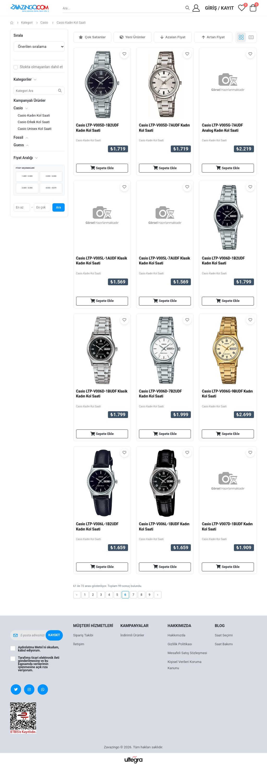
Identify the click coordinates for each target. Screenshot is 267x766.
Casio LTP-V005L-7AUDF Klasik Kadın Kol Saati (164, 260)
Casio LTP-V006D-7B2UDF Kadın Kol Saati (160, 393)
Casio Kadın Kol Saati (88, 140)
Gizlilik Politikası (180, 644)
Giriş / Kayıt (219, 8)
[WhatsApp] (43, 689)
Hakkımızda (176, 635)
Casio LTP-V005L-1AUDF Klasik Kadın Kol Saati (101, 260)
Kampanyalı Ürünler (30, 100)
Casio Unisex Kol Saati (34, 129)
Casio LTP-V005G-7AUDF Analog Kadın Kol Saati (222, 127)
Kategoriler (25, 79)
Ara (58, 207)
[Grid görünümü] (241, 37)
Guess (19, 145)
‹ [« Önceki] (76, 595)
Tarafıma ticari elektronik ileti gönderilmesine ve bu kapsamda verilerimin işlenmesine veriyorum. (38, 664)
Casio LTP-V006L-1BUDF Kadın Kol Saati (164, 526)
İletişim (78, 644)
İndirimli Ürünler (132, 635)
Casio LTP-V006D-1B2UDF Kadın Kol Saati (223, 260)
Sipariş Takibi (83, 635)
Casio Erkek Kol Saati (34, 122)
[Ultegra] (134, 759)
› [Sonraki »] (157, 595)
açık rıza (42, 667)
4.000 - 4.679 (51, 188)
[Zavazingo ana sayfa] (29, 8)
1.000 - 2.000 (27, 176)
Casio (44, 22)
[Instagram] (29, 689)
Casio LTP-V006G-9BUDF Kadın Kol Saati (227, 393)
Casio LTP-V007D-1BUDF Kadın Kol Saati (227, 526)
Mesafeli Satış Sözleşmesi (187, 653)
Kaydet (54, 635)
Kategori (27, 22)
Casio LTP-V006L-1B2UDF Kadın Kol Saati (97, 526)
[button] (253, 9)
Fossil (18, 137)
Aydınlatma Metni (30, 647)
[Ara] (187, 8)
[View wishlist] (241, 8)
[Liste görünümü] (251, 37)
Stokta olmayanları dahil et (41, 67)
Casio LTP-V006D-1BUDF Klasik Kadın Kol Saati (102, 393)
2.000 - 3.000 (51, 176)
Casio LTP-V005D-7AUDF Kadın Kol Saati (164, 127)
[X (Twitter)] (16, 689)
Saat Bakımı (224, 644)
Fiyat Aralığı (26, 158)
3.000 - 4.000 (27, 188)
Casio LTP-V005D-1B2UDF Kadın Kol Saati (97, 127)
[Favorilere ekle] (124, 54)
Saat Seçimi (224, 635)
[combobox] (128, 8)
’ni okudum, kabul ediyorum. (38, 649)
